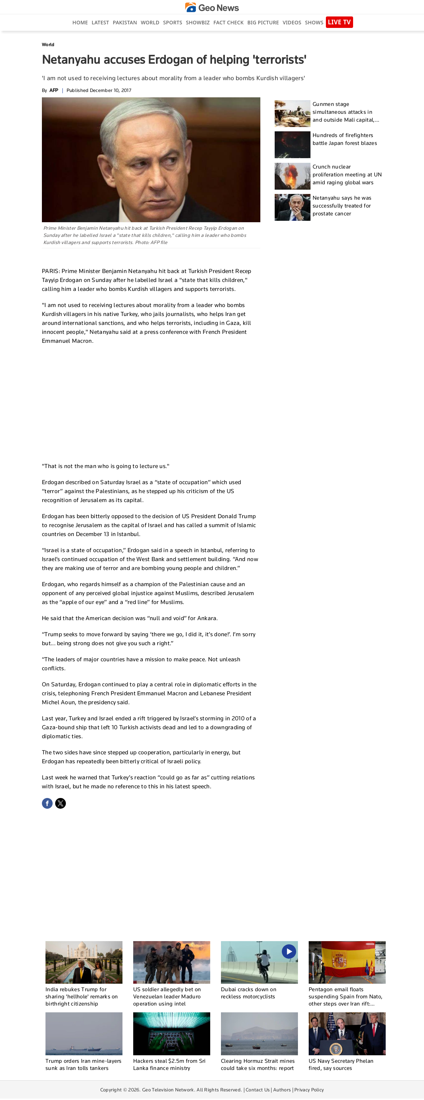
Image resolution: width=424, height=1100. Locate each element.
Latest (100, 22)
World (150, 22)
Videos (292, 22)
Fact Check (228, 22)
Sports (172, 22)
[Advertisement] (151, 402)
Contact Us (258, 1089)
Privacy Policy (309, 1089)
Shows (314, 22)
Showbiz (197, 22)
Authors (282, 1089)
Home (80, 22)
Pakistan (125, 22)
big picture (263, 22)
